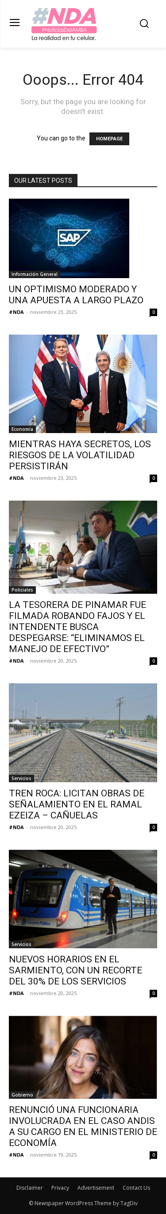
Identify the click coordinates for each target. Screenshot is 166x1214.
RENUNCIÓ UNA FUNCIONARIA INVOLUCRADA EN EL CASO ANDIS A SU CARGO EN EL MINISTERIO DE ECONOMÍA (83, 1126)
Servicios (21, 778)
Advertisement (95, 1187)
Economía (22, 429)
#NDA (16, 312)
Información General (35, 274)
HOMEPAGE (109, 139)
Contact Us (136, 1187)
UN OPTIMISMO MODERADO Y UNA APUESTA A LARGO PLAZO (76, 294)
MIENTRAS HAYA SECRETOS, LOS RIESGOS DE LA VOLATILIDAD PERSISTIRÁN (80, 455)
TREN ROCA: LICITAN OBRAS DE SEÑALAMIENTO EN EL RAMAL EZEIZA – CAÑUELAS (76, 804)
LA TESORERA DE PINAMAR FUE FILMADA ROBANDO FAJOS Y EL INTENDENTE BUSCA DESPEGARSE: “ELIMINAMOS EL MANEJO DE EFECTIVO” (77, 626)
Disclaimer (29, 1187)
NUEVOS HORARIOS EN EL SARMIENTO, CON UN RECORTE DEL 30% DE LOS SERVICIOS (75, 970)
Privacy (60, 1187)
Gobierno (22, 1095)
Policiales (22, 590)
